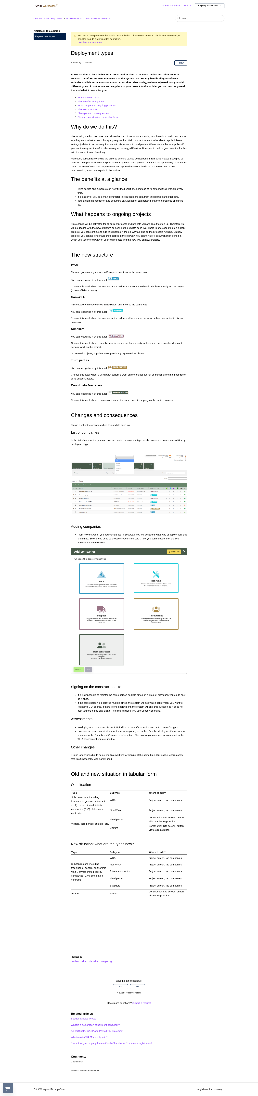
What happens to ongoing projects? (96, 105)
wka (83, 961)
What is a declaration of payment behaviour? (95, 1024)
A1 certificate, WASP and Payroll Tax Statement (97, 1031)
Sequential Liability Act (83, 1018)
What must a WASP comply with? (89, 1037)
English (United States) (209, 6)
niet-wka (93, 961)
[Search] (199, 18)
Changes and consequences (93, 113)
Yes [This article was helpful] (120, 987)
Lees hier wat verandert (90, 42)
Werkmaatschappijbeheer (98, 18)
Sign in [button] (187, 5)
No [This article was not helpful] (137, 987)
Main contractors (74, 18)
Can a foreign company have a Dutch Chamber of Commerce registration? (111, 1043)
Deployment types (45, 36)
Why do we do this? (88, 97)
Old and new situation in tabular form (97, 117)
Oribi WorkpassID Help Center (48, 18)
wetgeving (106, 961)
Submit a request (171, 5)
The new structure (87, 109)
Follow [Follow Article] (181, 63)
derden (75, 961)
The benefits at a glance (90, 101)
